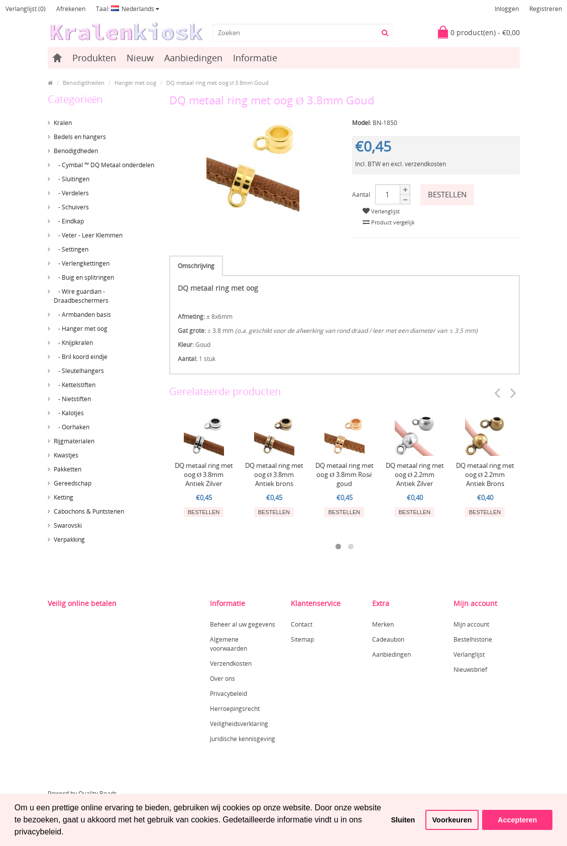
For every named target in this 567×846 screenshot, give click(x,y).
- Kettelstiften (74, 385)
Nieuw (140, 58)
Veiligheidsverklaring (239, 723)
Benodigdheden (76, 151)
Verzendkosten (231, 663)
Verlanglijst (381, 211)
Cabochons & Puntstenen (89, 511)
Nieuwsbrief (470, 669)
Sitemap (302, 639)
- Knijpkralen (73, 342)
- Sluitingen (71, 179)
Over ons (222, 678)
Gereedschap (72, 483)
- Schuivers (71, 207)
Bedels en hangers (80, 137)
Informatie (255, 58)
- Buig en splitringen (84, 277)
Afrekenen (70, 9)
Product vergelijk (389, 222)
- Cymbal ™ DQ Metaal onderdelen (104, 165)
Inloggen (507, 9)
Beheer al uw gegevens (242, 624)
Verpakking (69, 539)
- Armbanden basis (82, 314)
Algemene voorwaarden (228, 644)
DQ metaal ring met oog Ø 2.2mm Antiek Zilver (415, 474)
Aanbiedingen (193, 58)
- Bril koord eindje (80, 356)
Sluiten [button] (403, 820)
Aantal (361, 194)
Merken (383, 624)
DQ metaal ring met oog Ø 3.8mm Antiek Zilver (204, 474)
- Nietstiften (72, 399)
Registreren (545, 9)
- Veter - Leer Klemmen (88, 235)
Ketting (63, 497)
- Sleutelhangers (79, 371)
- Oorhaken (71, 427)
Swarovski (68, 525)
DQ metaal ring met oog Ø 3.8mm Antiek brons (274, 474)
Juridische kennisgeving (242, 739)
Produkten (94, 58)
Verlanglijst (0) (26, 9)
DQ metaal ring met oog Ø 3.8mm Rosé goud (344, 474)
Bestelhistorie (472, 639)
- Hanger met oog (80, 328)
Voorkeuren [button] (452, 820)
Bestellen (447, 194)
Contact (301, 624)
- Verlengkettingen (81, 263)
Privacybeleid (228, 693)
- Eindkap (69, 221)
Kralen (63, 122)
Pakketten (67, 469)
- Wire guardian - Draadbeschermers (81, 296)
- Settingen (71, 249)
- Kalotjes (69, 413)
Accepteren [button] (517, 820)
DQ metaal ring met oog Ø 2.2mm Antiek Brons (485, 474)
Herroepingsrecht (235, 708)
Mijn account (471, 624)
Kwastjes (66, 455)
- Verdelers (71, 193)
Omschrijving (196, 266)
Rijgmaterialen (74, 441)
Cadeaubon (388, 639)
